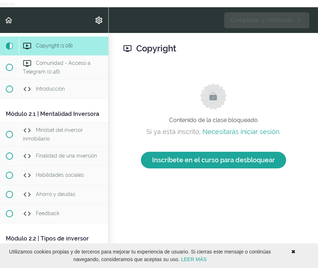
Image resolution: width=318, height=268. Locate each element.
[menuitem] (99, 20)
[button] (9, 20)
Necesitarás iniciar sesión (240, 131)
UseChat (8, 4)
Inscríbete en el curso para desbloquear (213, 160)
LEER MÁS (194, 259)
